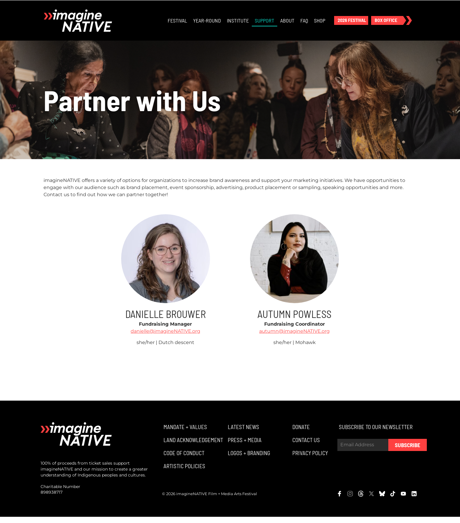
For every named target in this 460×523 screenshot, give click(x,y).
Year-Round (207, 23)
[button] (351, 23)
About (287, 23)
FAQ (304, 23)
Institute (238, 23)
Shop (319, 23)
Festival (177, 23)
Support (264, 23)
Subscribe (407, 451)
